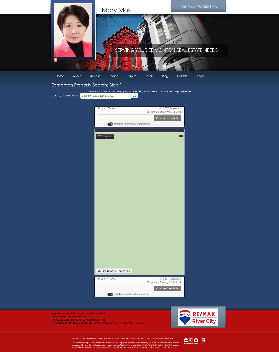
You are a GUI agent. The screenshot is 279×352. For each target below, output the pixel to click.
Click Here (100, 320)
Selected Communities (125, 124)
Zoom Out (105, 136)
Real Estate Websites (79, 323)
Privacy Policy (126, 323)
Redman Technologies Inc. (105, 323)
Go (134, 95)
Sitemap (139, 323)
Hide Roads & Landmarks (114, 271)
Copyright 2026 (61, 323)
